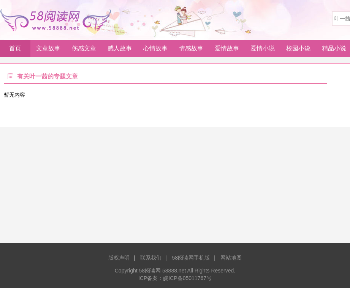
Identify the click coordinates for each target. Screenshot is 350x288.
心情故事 (155, 48)
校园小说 (298, 48)
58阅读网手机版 (191, 258)
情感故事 (191, 48)
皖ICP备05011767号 (187, 278)
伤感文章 (84, 48)
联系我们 (151, 258)
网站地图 (231, 258)
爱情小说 (262, 48)
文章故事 (48, 48)
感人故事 (120, 48)
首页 (15, 48)
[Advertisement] (175, 188)
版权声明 (119, 258)
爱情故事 (227, 48)
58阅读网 (58, 19)
